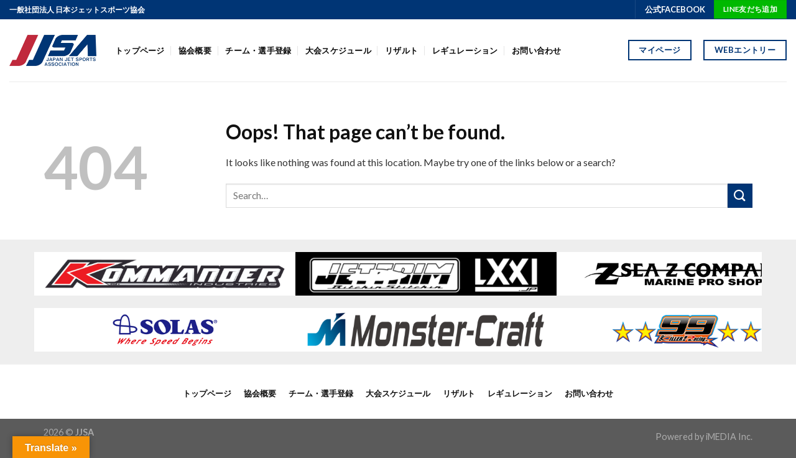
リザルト (401, 50)
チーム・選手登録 (258, 50)
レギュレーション (465, 50)
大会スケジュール (338, 50)
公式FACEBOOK (675, 9)
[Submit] (740, 196)
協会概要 (194, 50)
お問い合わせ (537, 50)
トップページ (140, 50)
